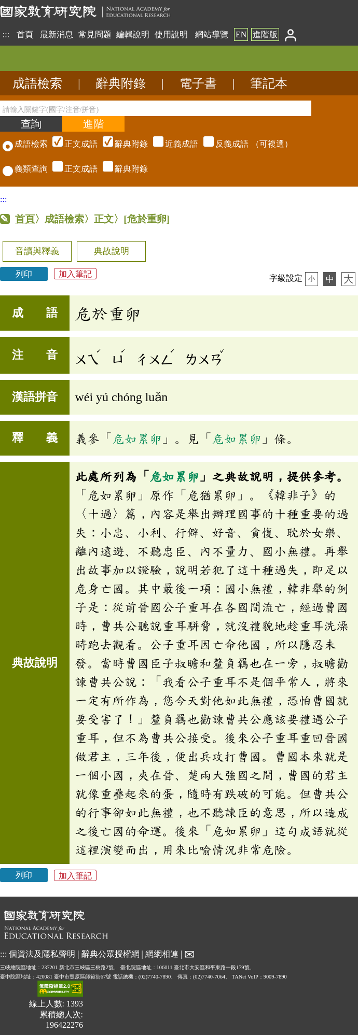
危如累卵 (137, 438)
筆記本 (268, 83)
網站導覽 (211, 34)
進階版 (265, 34)
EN (241, 34)
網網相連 (161, 953)
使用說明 (171, 34)
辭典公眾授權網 (110, 953)
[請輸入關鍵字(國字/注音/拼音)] (155, 108)
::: (6, 34)
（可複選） (171, 144)
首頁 (25, 34)
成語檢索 (37, 83)
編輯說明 (132, 34)
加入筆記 (75, 274)
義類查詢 (25, 168)
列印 (24, 274)
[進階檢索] (93, 124)
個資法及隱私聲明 (42, 953)
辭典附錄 (121, 83)
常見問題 (95, 34)
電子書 (198, 83)
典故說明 (111, 251)
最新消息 (56, 34)
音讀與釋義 (37, 251)
